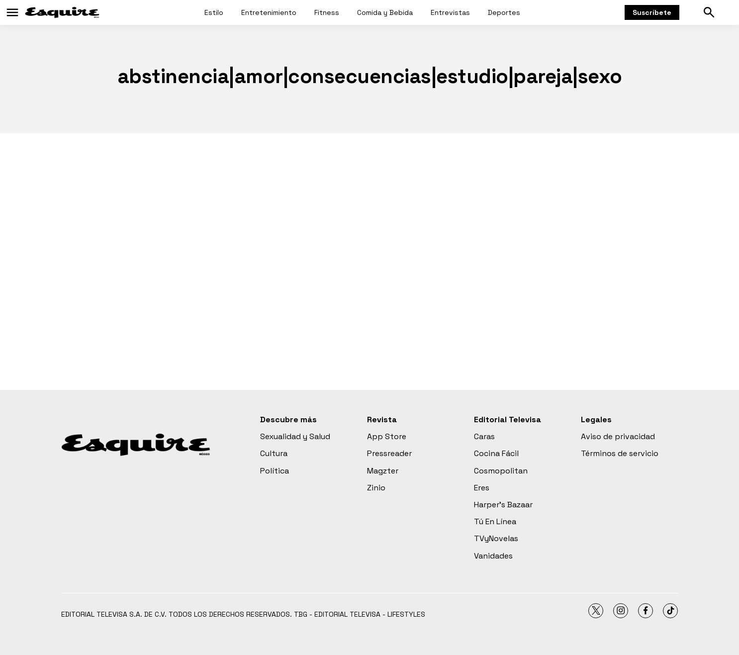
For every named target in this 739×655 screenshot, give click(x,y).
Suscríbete (652, 12)
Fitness (326, 12)
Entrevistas (450, 12)
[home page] (62, 12)
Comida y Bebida (385, 12)
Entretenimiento (268, 12)
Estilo (213, 12)
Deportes (504, 12)
